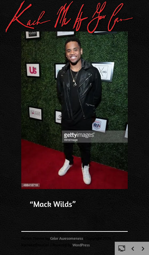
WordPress (81, 245)
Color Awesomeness (66, 238)
